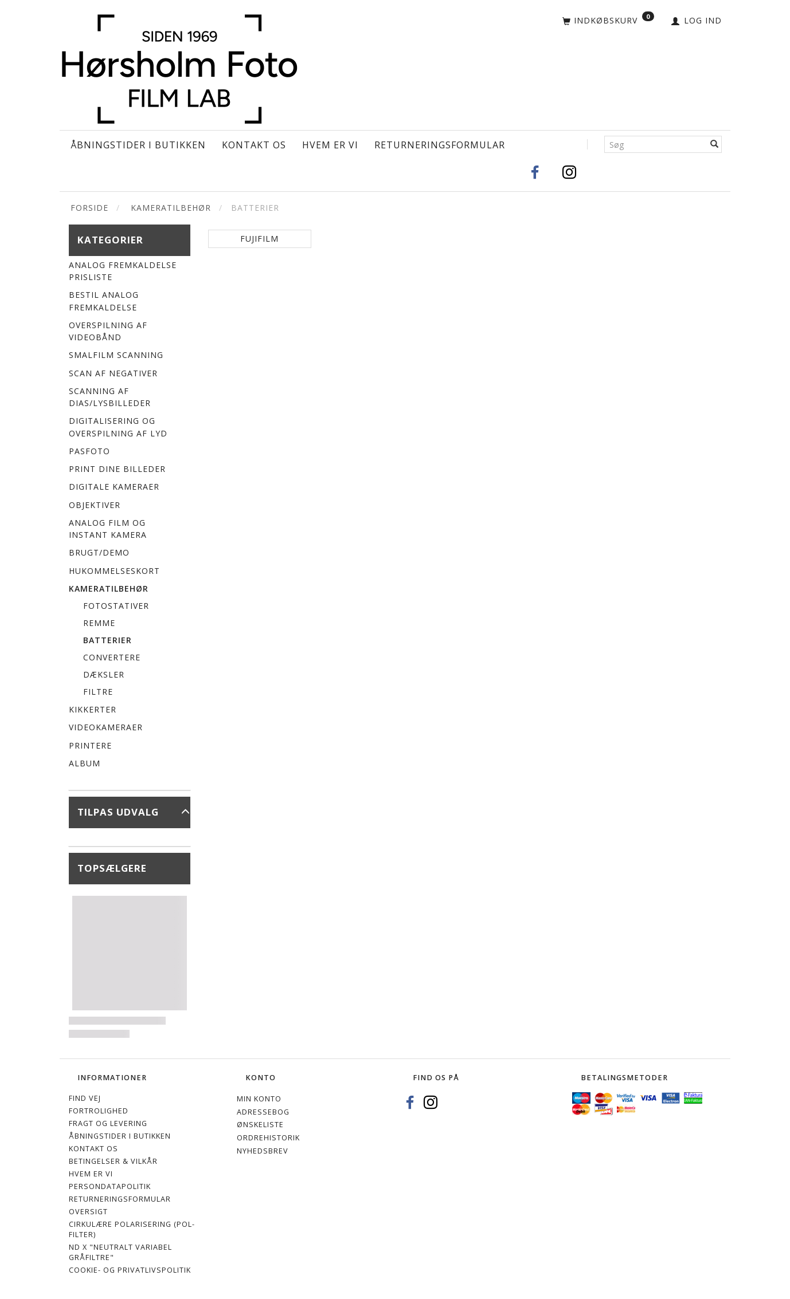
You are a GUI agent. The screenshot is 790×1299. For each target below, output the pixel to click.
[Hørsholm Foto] (179, 66)
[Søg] (714, 144)
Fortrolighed (98, 1111)
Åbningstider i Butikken (138, 145)
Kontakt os (254, 145)
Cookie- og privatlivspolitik (130, 1270)
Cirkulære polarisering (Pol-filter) (132, 1229)
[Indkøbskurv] (608, 21)
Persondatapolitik (110, 1186)
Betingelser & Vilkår (113, 1161)
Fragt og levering (108, 1123)
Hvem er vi (330, 145)
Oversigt (88, 1212)
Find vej (85, 1098)
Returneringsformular (439, 145)
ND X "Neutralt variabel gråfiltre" (120, 1252)
